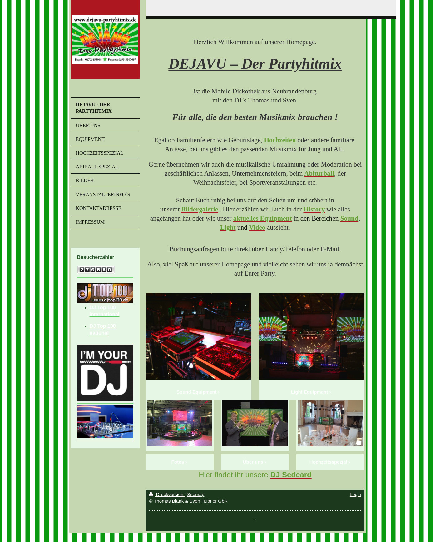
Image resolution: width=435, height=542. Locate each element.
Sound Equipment (196, 392)
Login (355, 494)
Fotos (177, 462)
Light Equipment (309, 392)
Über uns (253, 462)
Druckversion (167, 494)
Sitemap (195, 494)
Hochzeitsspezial (328, 462)
